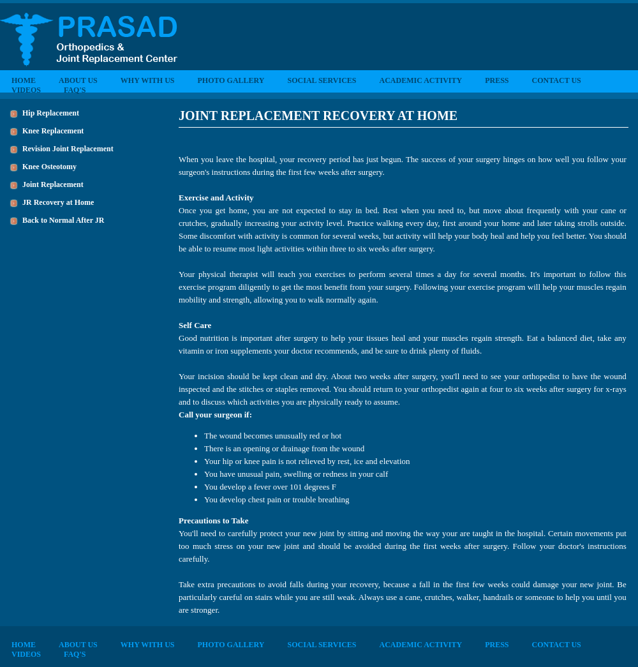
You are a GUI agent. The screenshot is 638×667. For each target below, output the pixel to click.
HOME (23, 80)
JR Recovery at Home (58, 202)
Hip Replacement (50, 113)
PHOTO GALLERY (230, 80)
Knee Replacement (53, 130)
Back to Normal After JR (63, 220)
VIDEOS (26, 90)
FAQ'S (74, 90)
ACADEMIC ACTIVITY (420, 80)
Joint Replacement (53, 184)
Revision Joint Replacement (68, 148)
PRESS (496, 80)
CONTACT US (556, 80)
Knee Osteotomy (49, 166)
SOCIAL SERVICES (322, 80)
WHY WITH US (148, 80)
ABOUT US (78, 80)
